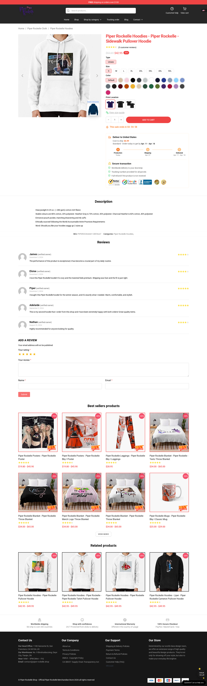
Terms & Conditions (70, 650)
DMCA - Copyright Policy (73, 658)
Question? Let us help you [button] (194, 683)
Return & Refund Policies (116, 654)
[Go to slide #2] (60, 124)
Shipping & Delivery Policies (117, 646)
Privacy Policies (69, 654)
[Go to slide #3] (74, 124)
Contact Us (111, 658)
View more (103, 534)
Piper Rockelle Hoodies (61, 28)
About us (66, 646)
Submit (24, 394)
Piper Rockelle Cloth (37, 28)
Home (21, 28)
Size (108, 66)
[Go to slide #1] (45, 124)
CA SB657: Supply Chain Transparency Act (80, 662)
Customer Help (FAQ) (115, 662)
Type (108, 57)
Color (108, 75)
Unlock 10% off (201, 674)
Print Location (112, 97)
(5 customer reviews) (127, 47)
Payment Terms (113, 650)
